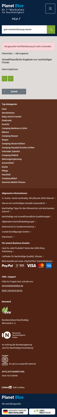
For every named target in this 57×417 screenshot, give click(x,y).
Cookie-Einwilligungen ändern (16, 232)
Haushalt (6, 174)
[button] (50, 8)
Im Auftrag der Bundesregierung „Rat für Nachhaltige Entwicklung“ (18, 340)
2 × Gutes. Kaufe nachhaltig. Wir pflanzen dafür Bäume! (28, 198)
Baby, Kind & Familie (11, 116)
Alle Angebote (21, 53)
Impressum (7, 237)
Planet (13, 8)
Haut (4, 109)
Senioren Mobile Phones (13, 182)
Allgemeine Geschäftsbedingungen (18, 221)
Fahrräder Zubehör (11, 151)
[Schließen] (53, 44)
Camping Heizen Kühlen (13, 144)
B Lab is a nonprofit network (19, 360)
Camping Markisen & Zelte (14, 128)
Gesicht (5, 124)
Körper (5, 140)
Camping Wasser (10, 136)
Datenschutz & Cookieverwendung (18, 226)
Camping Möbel (9, 178)
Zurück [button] (10, 91)
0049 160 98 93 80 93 (12, 290)
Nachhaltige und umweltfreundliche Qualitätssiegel (26, 216)
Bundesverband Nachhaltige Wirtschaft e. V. (15, 315)
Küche (5, 167)
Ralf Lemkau (13, 387)
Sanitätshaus (8, 113)
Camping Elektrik (10, 155)
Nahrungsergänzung (12, 159)
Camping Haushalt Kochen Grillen (18, 147)
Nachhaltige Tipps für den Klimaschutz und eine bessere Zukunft (28, 210)
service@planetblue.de (12, 285)
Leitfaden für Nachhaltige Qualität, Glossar (22, 256)
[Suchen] (51, 29)
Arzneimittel (8, 163)
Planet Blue (7, 53)
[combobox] (24, 29)
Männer (5, 132)
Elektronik (7, 120)
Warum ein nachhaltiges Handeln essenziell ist (23, 203)
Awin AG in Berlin (10, 375)
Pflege (5, 170)
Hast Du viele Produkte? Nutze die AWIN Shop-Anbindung (23, 250)
